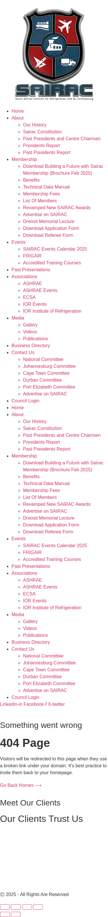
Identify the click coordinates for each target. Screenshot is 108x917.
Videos (30, 331)
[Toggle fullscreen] (16, 907)
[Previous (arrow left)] (5, 914)
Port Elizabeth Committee (49, 387)
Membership (24, 159)
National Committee (43, 359)
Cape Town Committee (46, 373)
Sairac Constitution (42, 131)
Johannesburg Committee (49, 366)
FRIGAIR (32, 255)
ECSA (29, 297)
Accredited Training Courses (52, 262)
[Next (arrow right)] (16, 914)
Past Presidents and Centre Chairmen (62, 138)
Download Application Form (51, 228)
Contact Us (23, 352)
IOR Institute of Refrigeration (52, 311)
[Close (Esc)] (38, 907)
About (18, 118)
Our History (34, 124)
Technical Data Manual (46, 186)
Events (19, 242)
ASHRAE (32, 283)
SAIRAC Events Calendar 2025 (55, 249)
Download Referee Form (48, 235)
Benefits (31, 180)
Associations (24, 276)
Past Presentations (31, 269)
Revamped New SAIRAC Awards (56, 207)
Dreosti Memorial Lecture (49, 221)
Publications (35, 338)
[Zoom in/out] (5, 907)
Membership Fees (41, 193)
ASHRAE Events (40, 290)
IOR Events (35, 304)
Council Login (25, 400)
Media (18, 318)
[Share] (27, 907)
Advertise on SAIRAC (45, 214)
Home (18, 111)
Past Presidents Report (47, 152)
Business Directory (31, 345)
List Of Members (40, 200)
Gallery (30, 324)
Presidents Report (41, 145)
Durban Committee (42, 380)
